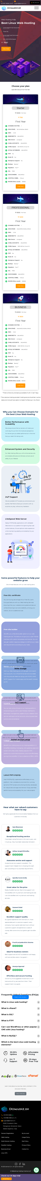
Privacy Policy (26, 1145)
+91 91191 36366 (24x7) (7, 2)
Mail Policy (25, 1141)
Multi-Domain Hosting (8, 1141)
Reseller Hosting (6, 1145)
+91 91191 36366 (7, 1115)
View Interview (20, 1093)
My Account (35, 2)
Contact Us (25, 1149)
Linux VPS (4, 1153)
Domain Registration (7, 1133)
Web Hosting (5, 1137)
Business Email (5, 1149)
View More (6, 49)
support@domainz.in (20, 2)
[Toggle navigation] (36, 8)
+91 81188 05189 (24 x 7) (8, 1118)
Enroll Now (6, 1179)
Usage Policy (26, 1137)
